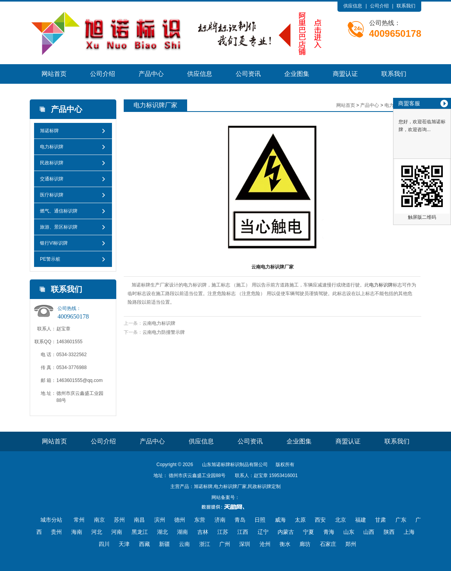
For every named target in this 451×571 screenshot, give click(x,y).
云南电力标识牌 (159, 323)
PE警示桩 (50, 259)
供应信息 (352, 6)
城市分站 (51, 520)
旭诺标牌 (49, 130)
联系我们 (406, 6)
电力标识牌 (51, 147)
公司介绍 (379, 6)
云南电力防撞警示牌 (164, 332)
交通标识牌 (51, 179)
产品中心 (151, 73)
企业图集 (296, 73)
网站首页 (54, 73)
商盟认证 (345, 73)
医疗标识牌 (51, 195)
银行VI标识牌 (54, 243)
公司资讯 (248, 73)
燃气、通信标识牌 (59, 211)
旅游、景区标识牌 (59, 227)
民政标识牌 (51, 163)
